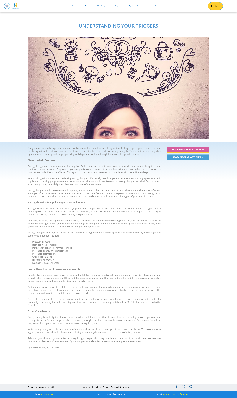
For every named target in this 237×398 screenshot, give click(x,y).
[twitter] (183, 387)
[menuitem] (74, 6)
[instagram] (190, 387)
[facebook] (177, 387)
